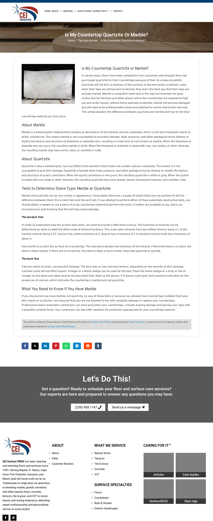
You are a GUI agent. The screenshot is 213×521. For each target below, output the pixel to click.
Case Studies (84, 11)
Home (47, 11)
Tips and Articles (88, 40)
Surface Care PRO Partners (61, 327)
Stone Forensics (137, 322)
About (57, 11)
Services (69, 11)
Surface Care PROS (100, 322)
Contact (118, 11)
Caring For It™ (102, 11)
